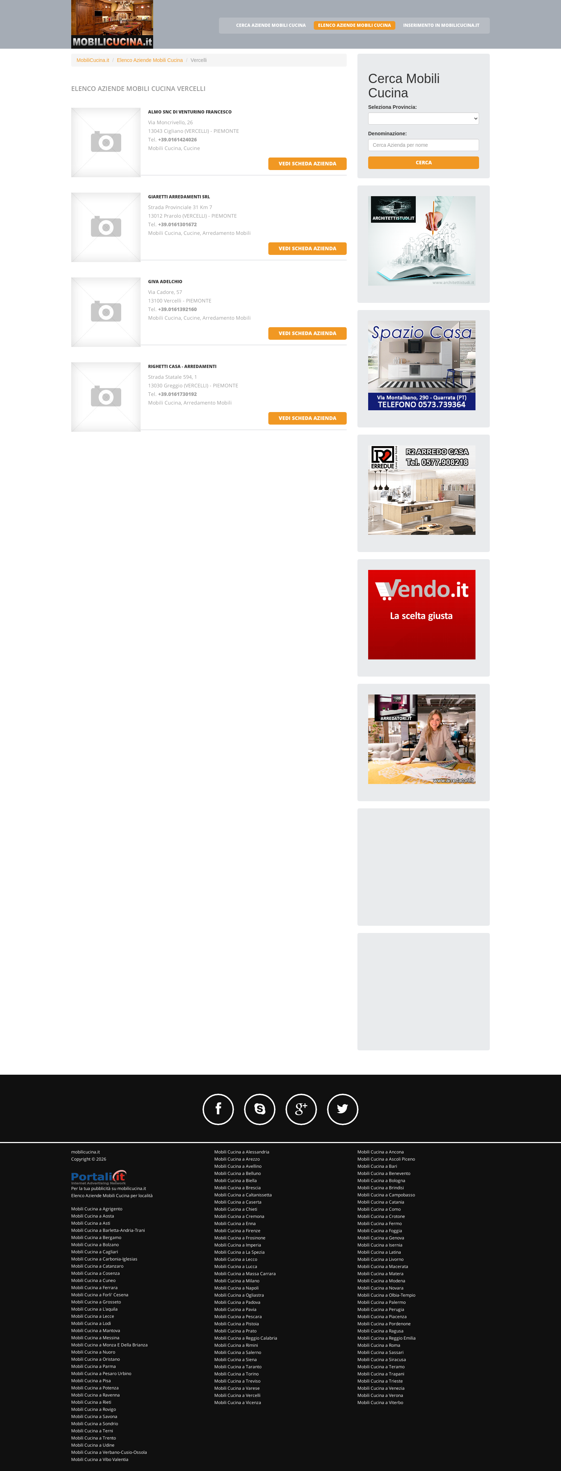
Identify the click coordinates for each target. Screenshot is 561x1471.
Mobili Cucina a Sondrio (94, 1424)
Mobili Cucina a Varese (237, 1388)
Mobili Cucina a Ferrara (94, 1287)
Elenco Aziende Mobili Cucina (150, 60)
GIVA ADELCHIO (165, 282)
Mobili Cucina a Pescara (238, 1316)
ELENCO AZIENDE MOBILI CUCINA (354, 25)
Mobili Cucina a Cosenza (95, 1273)
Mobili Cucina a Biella (235, 1180)
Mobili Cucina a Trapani (380, 1374)
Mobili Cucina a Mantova (95, 1330)
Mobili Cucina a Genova (380, 1238)
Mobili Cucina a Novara (380, 1288)
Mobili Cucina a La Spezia (239, 1252)
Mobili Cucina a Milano (236, 1281)
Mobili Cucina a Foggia (379, 1231)
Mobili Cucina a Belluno (237, 1173)
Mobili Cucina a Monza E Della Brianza (109, 1345)
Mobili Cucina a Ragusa (380, 1331)
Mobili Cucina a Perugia (380, 1309)
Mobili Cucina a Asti (90, 1223)
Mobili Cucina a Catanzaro (97, 1266)
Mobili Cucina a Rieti (91, 1402)
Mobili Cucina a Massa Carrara (245, 1274)
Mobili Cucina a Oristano (95, 1359)
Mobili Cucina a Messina (95, 1338)
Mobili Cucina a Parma (93, 1366)
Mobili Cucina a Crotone (381, 1216)
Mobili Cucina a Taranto (238, 1367)
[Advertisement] (421, 864)
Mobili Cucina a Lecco (235, 1259)
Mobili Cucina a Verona (380, 1395)
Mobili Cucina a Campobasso (386, 1195)
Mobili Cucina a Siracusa (381, 1359)
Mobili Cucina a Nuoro (93, 1352)
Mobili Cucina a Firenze (237, 1231)
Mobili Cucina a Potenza (95, 1388)
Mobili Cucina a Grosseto (96, 1302)
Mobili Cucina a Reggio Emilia (386, 1338)
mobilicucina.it (85, 1152)
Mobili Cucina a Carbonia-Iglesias (104, 1259)
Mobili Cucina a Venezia (381, 1388)
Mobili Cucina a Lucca (235, 1266)
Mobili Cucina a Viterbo (380, 1402)
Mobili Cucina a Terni (92, 1431)
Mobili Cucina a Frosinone (239, 1238)
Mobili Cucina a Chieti (235, 1209)
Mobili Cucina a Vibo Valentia (99, 1459)
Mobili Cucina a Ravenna (95, 1395)
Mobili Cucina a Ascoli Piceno (386, 1159)
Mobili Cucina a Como (379, 1209)
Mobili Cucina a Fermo (379, 1223)
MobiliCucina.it (93, 60)
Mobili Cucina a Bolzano (95, 1245)
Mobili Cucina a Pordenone (384, 1324)
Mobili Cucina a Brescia (237, 1188)
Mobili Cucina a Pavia (235, 1309)
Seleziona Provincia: (392, 107)
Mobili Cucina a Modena (381, 1281)
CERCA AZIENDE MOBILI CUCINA (271, 25)
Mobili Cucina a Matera (380, 1274)
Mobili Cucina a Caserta (238, 1202)
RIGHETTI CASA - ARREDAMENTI (182, 366)
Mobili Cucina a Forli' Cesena (99, 1295)
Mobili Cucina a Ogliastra (239, 1295)
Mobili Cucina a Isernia (380, 1245)
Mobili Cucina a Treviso (237, 1381)
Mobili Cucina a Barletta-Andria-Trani (108, 1230)
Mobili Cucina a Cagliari (94, 1252)
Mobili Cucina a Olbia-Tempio (386, 1295)
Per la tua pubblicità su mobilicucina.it (108, 1188)
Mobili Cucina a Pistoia (236, 1324)
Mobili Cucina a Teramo (381, 1367)
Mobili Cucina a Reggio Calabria (245, 1338)
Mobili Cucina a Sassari (380, 1352)
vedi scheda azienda (307, 163)
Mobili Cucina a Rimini (236, 1345)
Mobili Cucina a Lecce (92, 1316)
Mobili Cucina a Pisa (91, 1381)
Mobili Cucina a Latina (379, 1252)
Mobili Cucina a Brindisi (380, 1188)
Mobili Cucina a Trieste (380, 1381)
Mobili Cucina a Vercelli (237, 1395)
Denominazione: (387, 133)
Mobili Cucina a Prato (235, 1331)
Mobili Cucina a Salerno (237, 1352)
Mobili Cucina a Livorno (380, 1259)
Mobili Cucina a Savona (94, 1416)
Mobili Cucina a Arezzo (237, 1159)
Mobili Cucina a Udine (92, 1445)
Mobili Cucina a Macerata (382, 1266)
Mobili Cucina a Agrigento (96, 1209)
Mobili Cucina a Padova (237, 1302)
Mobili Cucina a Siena (235, 1359)
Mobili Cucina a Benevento (383, 1173)
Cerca (424, 162)
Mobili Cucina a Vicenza (237, 1402)
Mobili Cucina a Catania (380, 1202)
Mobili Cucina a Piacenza (382, 1316)
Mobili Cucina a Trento (93, 1438)
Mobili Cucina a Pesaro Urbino (101, 1373)
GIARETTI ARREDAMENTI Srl (179, 197)
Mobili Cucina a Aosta (92, 1216)
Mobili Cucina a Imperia (237, 1245)
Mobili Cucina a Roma (378, 1345)
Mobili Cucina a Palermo (381, 1302)
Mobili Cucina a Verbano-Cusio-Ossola (109, 1452)
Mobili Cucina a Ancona (380, 1152)
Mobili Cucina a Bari (377, 1166)
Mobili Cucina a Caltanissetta (243, 1195)
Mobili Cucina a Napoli (236, 1288)
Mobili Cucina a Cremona (239, 1216)
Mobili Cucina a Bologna (381, 1180)
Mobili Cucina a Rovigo (93, 1409)
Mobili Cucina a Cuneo (93, 1280)
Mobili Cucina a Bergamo (96, 1237)
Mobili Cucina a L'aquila (94, 1309)
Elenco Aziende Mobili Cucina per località (112, 1195)
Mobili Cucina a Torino (236, 1374)
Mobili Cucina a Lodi (91, 1323)
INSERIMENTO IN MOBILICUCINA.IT (441, 25)
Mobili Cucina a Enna (235, 1223)
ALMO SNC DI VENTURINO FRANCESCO (190, 112)
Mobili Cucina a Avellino (238, 1166)
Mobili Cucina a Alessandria (241, 1152)
